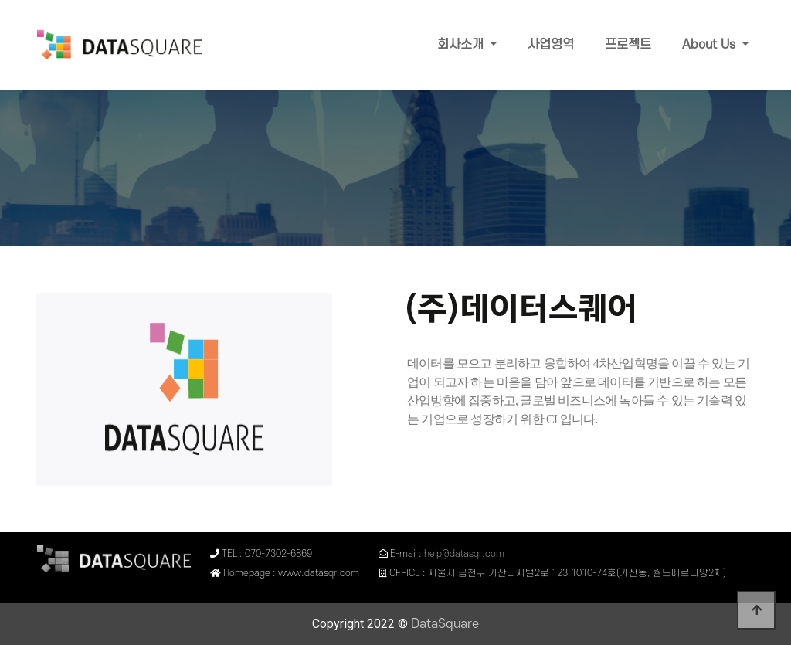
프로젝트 (628, 45)
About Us (710, 45)
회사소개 (462, 45)
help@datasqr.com (463, 553)
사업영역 (551, 45)
